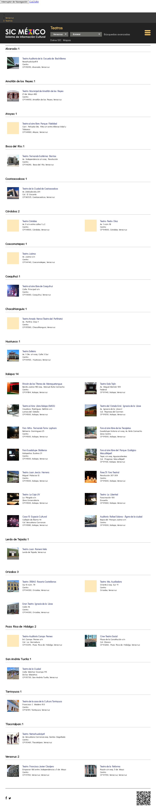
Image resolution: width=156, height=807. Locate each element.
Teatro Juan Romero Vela (34, 549)
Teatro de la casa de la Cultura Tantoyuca (42, 701)
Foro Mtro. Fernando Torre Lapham (39, 428)
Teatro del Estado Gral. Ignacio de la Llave (120, 406)
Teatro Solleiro (29, 351)
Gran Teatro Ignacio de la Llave (37, 603)
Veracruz (9, 17)
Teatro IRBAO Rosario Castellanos (39, 581)
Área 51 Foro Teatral (109, 472)
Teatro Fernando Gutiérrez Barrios (39, 156)
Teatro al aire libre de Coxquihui (37, 286)
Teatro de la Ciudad (31, 668)
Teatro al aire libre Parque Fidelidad (39, 123)
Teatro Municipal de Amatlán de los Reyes (42, 91)
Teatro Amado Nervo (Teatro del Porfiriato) (42, 318)
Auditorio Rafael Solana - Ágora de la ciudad (121, 516)
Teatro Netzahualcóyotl (33, 733)
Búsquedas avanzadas (117, 34)
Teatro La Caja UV (31, 494)
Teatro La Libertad (109, 494)
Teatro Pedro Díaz (109, 221)
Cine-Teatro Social (109, 636)
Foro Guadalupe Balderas (34, 450)
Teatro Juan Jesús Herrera (35, 472)
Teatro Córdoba (29, 221)
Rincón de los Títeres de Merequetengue (42, 383)
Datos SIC (55, 40)
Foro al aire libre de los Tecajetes (115, 428)
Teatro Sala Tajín (108, 383)
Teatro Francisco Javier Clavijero (38, 766)
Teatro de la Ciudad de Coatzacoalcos (40, 188)
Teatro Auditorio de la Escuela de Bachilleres (44, 58)
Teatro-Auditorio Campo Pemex (37, 636)
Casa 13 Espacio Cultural (34, 516)
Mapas (67, 40)
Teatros (8, 20)
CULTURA (34, 1)
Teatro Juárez (29, 253)
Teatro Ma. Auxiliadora (111, 581)
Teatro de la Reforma (110, 766)
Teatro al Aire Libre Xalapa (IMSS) (38, 406)
